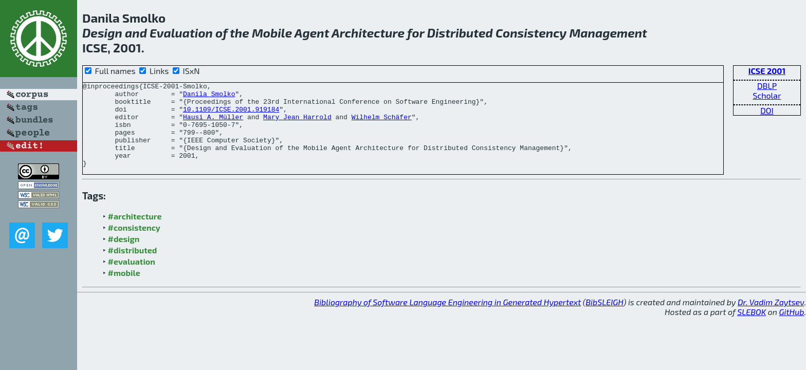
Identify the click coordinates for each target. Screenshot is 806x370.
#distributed (132, 267)
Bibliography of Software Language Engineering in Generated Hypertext (447, 319)
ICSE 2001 (767, 71)
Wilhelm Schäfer (382, 124)
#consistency (134, 244)
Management (608, 32)
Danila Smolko (209, 96)
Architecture (368, 32)
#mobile (124, 289)
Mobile (272, 32)
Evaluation (181, 32)
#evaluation (131, 278)
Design (102, 32)
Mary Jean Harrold (297, 124)
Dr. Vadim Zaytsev (771, 319)
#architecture (135, 233)
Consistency (531, 32)
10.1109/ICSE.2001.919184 (231, 115)
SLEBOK (751, 329)
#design (124, 256)
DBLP (767, 85)
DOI (767, 110)
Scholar (767, 95)
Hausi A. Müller (213, 124)
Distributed (460, 32)
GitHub (791, 329)
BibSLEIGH (604, 319)
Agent (312, 32)
